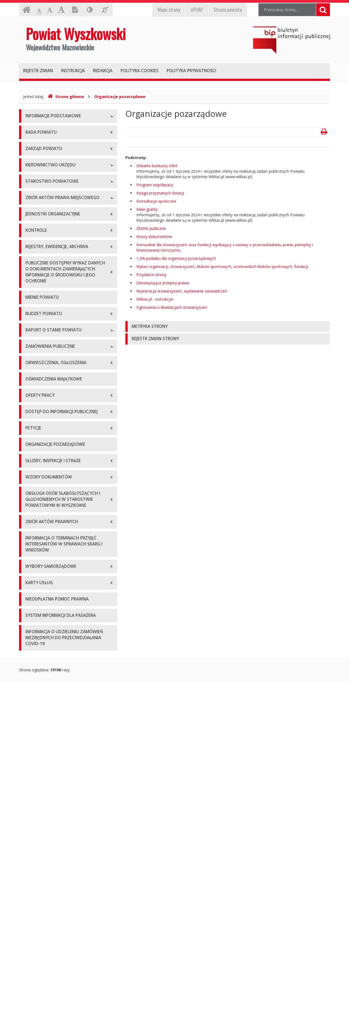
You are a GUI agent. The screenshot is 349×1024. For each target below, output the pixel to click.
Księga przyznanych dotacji (160, 193)
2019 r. (31, 551)
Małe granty (147, 209)
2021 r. (31, 575)
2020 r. (31, 563)
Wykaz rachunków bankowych (51, 178)
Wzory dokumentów (154, 236)
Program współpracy (154, 184)
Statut (30, 382)
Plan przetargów (39, 678)
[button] (227, 326)
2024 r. (31, 612)
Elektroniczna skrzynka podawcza (54, 153)
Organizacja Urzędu (42, 165)
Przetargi (33, 653)
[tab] (227, 326)
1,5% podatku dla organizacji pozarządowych (176, 258)
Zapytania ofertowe (42, 665)
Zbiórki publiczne (151, 228)
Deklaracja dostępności (46, 190)
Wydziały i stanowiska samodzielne (56, 329)
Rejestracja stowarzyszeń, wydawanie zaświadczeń (181, 291)
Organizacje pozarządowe (119, 96)
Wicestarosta (37, 263)
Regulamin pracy (40, 353)
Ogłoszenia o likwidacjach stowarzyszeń (171, 307)
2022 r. (31, 588)
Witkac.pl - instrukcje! (154, 299)
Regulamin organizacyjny (47, 316)
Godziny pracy (37, 141)
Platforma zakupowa (43, 690)
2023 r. (31, 600)
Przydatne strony (151, 274)
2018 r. (31, 539)
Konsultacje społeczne (156, 201)
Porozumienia (37, 341)
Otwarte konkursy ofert (156, 165)
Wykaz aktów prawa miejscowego (55, 394)
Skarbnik (32, 288)
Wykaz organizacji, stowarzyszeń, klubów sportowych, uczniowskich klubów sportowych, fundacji (222, 266)
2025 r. (31, 624)
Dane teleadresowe (42, 129)
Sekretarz (33, 276)
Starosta (32, 251)
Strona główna (66, 96)
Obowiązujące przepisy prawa (162, 282)
